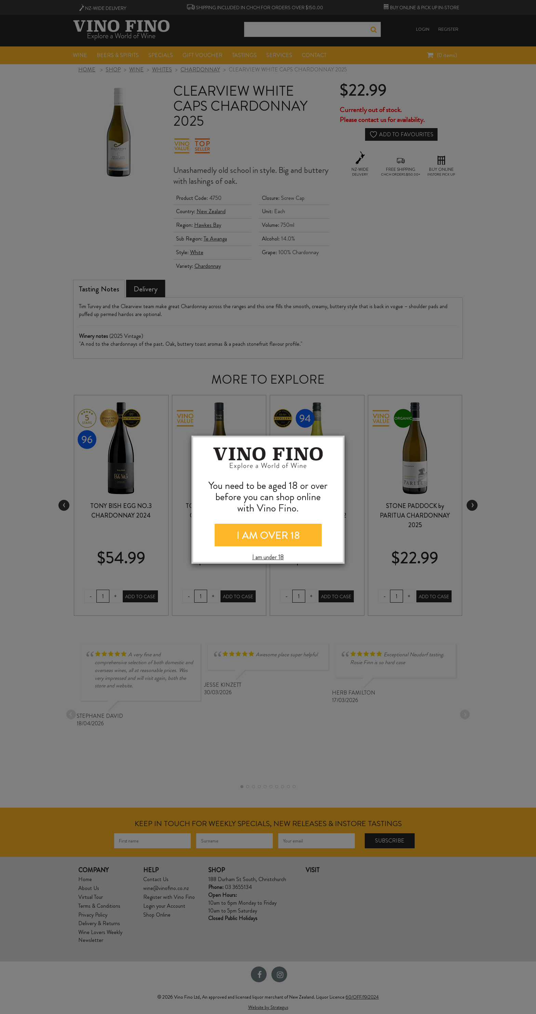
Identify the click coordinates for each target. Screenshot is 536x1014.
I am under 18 (268, 557)
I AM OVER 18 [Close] (268, 535)
